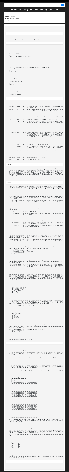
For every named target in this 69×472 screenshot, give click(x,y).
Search (63, 4)
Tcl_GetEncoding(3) (9, 27)
